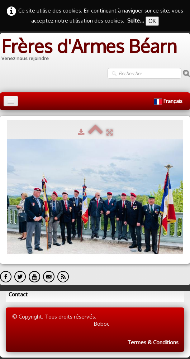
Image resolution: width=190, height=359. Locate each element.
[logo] (88, 50)
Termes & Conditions (153, 342)
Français (169, 101)
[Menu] (11, 101)
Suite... (135, 20)
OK (152, 21)
